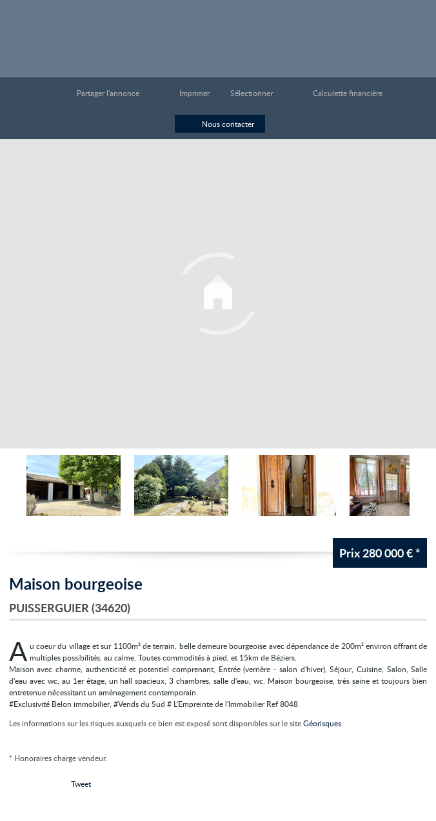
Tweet (81, 783)
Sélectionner (251, 93)
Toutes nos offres (380, 31)
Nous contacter (228, 124)
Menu (412, 31)
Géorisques (322, 723)
